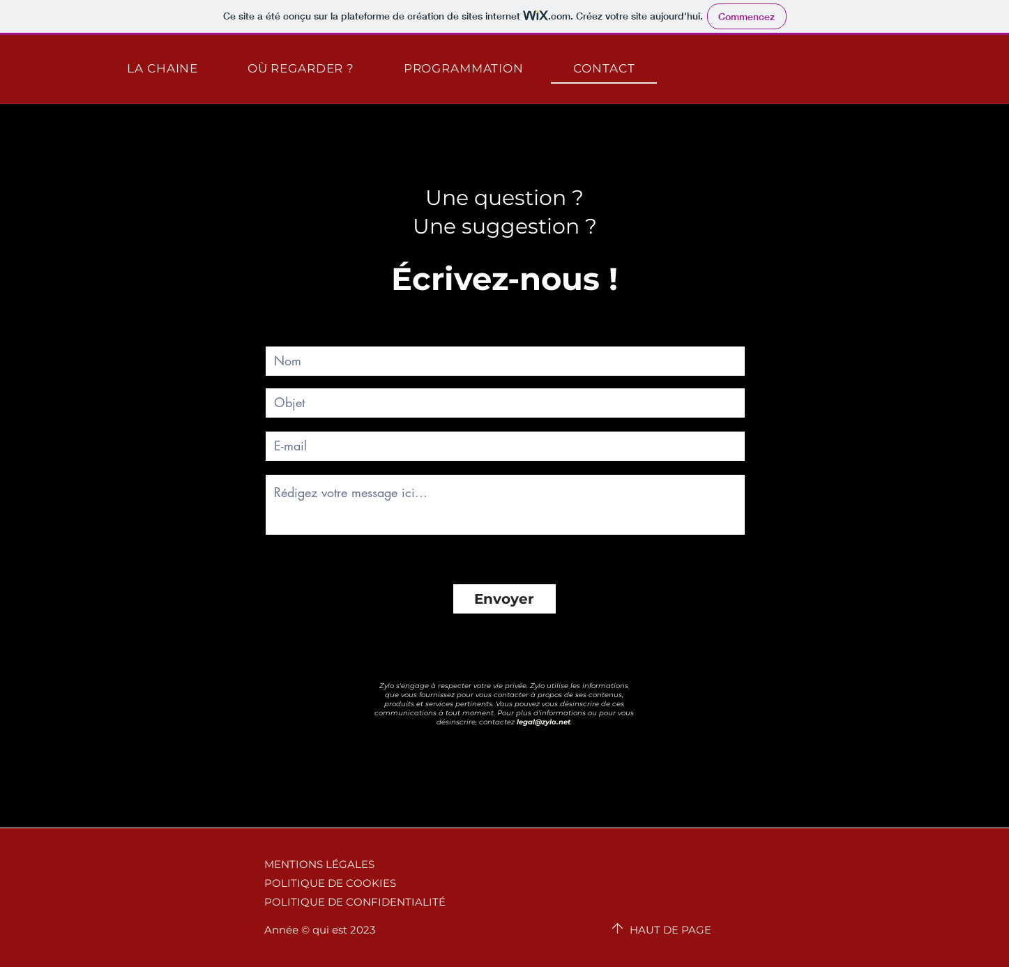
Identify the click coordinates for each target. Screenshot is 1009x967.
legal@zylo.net (543, 721)
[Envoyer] (504, 599)
